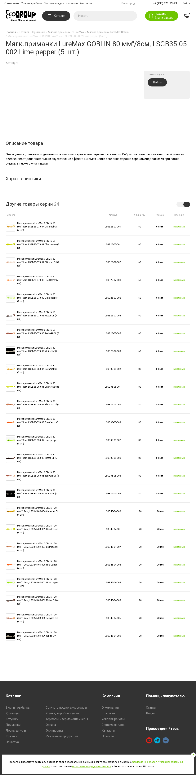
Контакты (86, 3)
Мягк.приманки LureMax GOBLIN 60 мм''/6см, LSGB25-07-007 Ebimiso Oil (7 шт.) (38, 262)
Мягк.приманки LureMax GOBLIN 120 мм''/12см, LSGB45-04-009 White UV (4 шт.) (38, 636)
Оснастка (12, 742)
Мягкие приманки (59, 32)
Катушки (12, 719)
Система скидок (54, 3)
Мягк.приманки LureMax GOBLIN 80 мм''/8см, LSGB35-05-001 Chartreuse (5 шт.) (38, 387)
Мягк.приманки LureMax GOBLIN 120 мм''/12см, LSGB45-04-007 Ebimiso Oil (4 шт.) (37, 547)
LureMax (79, 32)
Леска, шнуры (16, 730)
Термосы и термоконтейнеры (67, 719)
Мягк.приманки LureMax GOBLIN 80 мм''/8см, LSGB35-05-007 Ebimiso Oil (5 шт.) (38, 404)
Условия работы (31, 3)
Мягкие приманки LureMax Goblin (108, 32)
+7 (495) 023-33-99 (165, 3)
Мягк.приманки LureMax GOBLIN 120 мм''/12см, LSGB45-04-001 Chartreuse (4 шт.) (37, 529)
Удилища (12, 713)
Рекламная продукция (62, 736)
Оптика (51, 725)
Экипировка (54, 730)
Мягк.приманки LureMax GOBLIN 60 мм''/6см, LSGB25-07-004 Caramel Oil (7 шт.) (37, 226)
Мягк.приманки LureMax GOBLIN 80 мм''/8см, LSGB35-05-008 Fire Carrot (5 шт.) (37, 422)
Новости (108, 736)
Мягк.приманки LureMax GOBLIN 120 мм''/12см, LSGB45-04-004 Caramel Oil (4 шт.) (38, 511)
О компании (11, 3)
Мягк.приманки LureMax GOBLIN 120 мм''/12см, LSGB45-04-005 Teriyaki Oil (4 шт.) (37, 618)
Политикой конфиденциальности (91, 766)
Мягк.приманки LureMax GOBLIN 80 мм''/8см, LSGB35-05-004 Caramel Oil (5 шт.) (37, 369)
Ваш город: (129, 3)
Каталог (56, 16)
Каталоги (72, 3)
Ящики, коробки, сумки (62, 713)
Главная (11, 32)
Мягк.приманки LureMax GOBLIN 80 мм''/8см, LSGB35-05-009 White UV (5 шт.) (37, 493)
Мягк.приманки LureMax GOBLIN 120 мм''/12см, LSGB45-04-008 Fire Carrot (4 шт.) (37, 565)
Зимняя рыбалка (17, 707)
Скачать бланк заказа (164, 16)
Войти (186, 3)
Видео (150, 713)
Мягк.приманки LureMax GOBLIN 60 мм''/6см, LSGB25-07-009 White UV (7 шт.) (37, 351)
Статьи (151, 707)
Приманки (38, 32)
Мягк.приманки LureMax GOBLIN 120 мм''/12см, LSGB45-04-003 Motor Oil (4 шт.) (37, 600)
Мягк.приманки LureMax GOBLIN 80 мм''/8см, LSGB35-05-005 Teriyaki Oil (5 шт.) (38, 476)
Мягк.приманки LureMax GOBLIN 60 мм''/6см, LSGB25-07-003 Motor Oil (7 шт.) (37, 315)
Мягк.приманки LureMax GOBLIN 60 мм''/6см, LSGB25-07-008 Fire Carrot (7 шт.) (37, 280)
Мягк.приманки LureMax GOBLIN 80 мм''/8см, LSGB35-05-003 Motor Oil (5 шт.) (37, 458)
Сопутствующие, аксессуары (66, 707)
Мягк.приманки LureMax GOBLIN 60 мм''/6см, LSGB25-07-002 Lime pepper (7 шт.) (37, 298)
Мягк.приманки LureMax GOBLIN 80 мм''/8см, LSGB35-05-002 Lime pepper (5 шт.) (37, 440)
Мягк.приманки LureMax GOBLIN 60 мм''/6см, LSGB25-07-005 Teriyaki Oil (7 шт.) (38, 333)
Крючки (11, 736)
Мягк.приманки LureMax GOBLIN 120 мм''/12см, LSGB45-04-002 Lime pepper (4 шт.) (38, 582)
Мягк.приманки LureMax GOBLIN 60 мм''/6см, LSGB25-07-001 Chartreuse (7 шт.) (38, 244)
